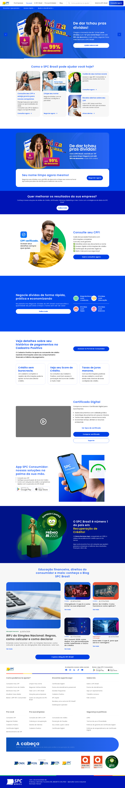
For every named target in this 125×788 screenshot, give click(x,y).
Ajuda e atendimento (46, 8)
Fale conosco (91, 698)
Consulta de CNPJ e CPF (37, 718)
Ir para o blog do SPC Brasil (62, 657)
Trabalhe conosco (93, 694)
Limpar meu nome (35, 684)
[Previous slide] (5, 34)
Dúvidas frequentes (59, 691)
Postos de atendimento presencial (64, 687)
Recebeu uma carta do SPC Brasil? (64, 701)
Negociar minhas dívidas (37, 687)
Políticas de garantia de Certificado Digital (101, 725)
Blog (61, 3)
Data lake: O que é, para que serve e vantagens (106, 642)
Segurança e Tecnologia (96, 637)
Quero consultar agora (91, 257)
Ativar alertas (89, 113)
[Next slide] (119, 34)
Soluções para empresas (37, 694)
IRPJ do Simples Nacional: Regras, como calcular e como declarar (31, 637)
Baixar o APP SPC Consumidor (16, 698)
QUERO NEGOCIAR (91, 45)
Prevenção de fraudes (59, 721)
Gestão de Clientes (35, 725)
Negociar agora (51, 113)
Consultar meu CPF (12, 684)
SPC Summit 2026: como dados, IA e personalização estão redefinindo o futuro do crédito (76, 642)
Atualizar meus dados (13, 694)
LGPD (88, 718)
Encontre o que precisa (12, 8)
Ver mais (9, 649)
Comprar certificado (91, 434)
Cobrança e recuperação (38, 721)
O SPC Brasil (39, 3)
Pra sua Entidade (51, 3)
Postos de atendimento (95, 687)
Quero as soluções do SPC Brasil (38, 699)
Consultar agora (25, 113)
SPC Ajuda (55, 698)
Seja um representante (94, 691)
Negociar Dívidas (12, 721)
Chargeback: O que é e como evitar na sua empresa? (77, 605)
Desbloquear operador (59, 705)
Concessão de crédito (59, 718)
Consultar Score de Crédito (15, 687)
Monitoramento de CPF (14, 732)
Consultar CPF (11, 718)
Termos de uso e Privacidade (96, 721)
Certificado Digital (58, 684)
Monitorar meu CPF (12, 691)
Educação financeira (12, 631)
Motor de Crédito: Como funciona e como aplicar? (104, 605)
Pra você (29, 3)
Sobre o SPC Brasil (93, 684)
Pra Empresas (18, 3)
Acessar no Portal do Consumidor (91, 349)
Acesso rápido (29, 8)
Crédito (66, 601)
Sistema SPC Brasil (101, 3)
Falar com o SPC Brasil (36, 691)
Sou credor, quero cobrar (60, 725)
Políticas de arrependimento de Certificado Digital (101, 729)
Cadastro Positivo (58, 694)
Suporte (91, 440)
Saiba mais (62, 208)
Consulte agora (116, 3)
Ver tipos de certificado (91, 428)
